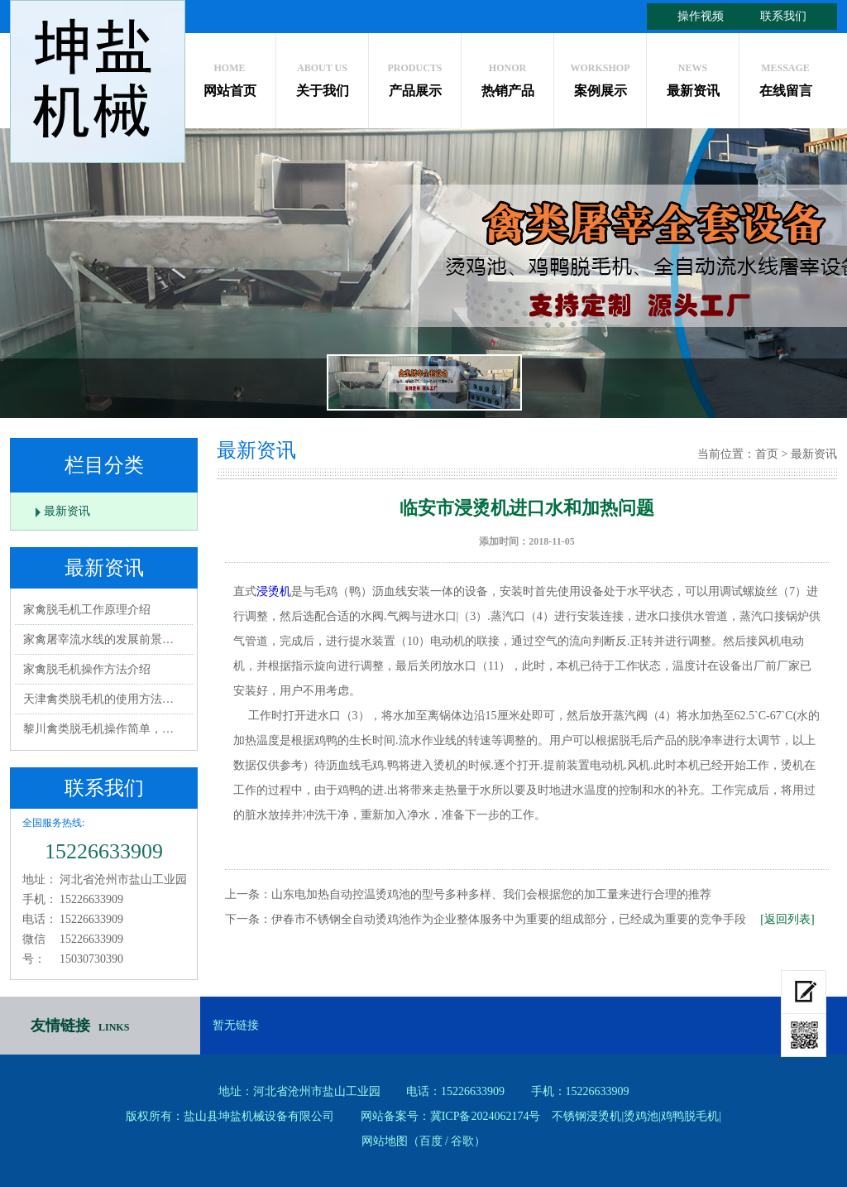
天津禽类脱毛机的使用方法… (98, 699)
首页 (766, 454)
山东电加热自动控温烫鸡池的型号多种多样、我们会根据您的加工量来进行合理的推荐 (491, 894)
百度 (431, 1141)
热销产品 (507, 76)
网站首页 (229, 76)
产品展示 (415, 76)
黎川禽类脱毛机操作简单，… (98, 729)
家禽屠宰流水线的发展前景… (98, 639)
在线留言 (785, 76)
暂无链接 (236, 1025)
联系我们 (783, 16)
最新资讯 (693, 76)
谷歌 (462, 1141)
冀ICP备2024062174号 (485, 1116)
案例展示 (600, 76)
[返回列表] (787, 919)
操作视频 (700, 16)
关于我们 (322, 76)
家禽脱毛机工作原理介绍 (87, 609)
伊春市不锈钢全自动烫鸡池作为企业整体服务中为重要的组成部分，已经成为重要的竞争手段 (508, 919)
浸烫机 (273, 591)
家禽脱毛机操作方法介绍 (87, 669)
